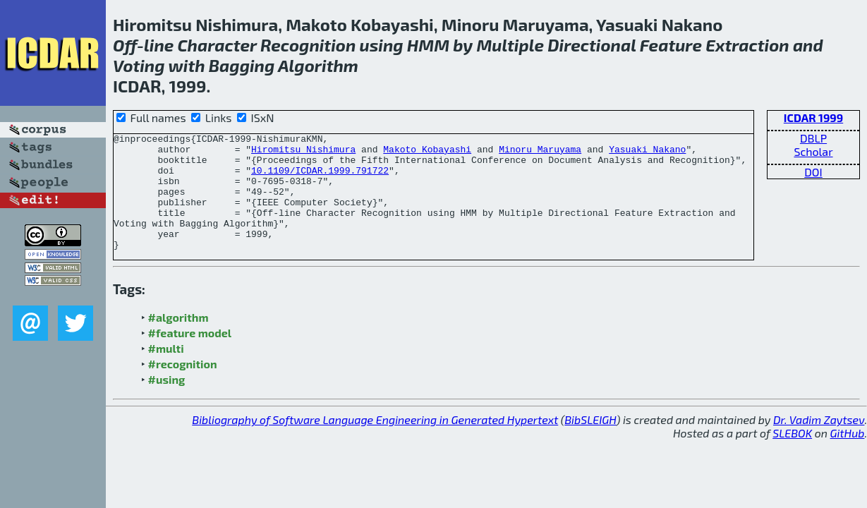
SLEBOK (792, 456)
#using (167, 402)
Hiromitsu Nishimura (303, 153)
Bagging (242, 65)
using (381, 45)
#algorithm (178, 340)
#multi (166, 371)
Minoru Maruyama (540, 153)
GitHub (847, 456)
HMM (428, 45)
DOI (813, 172)
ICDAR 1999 (813, 117)
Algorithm (318, 65)
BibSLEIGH (590, 442)
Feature (671, 45)
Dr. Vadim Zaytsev (818, 442)
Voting (139, 65)
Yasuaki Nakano (647, 153)
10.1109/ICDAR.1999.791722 (320, 178)
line (159, 45)
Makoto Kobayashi (427, 153)
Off (125, 45)
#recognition (182, 387)
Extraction (747, 45)
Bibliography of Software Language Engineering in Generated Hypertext (375, 442)
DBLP (813, 138)
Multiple (510, 45)
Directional (591, 45)
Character (217, 45)
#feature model (190, 356)
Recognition (308, 45)
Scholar (813, 151)
